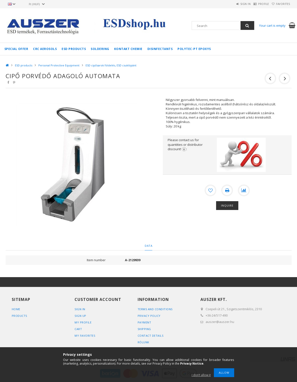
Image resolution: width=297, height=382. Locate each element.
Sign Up (80, 316)
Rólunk (143, 342)
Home (16, 309)
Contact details (151, 335)
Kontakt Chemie (128, 49)
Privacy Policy (149, 316)
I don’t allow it (201, 375)
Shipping (144, 329)
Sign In (80, 309)
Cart (78, 329)
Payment (144, 322)
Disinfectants (160, 49)
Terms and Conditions (155, 309)
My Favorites (85, 335)
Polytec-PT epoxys (194, 49)
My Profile (83, 322)
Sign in (234, 4)
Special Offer (16, 49)
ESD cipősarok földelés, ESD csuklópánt (111, 65)
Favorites (281, 4)
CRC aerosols (45, 49)
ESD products (74, 49)
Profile (256, 4)
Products (19, 316)
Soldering (100, 49)
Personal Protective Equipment (58, 65)
